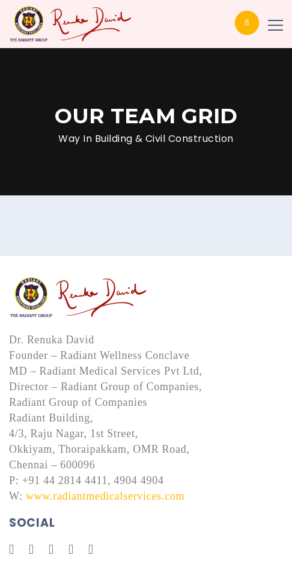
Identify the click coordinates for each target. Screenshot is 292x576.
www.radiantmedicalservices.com (105, 496)
